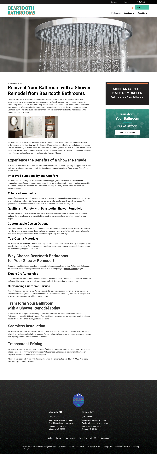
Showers (59, 438)
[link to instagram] (28, 449)
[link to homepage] (21, 10)
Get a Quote (141, 2)
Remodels (83, 438)
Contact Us (142, 7)
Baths (50, 438)
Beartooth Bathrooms (38, 145)
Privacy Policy (108, 447)
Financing (127, 2)
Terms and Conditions (122, 447)
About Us (93, 438)
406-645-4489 (28, 316)
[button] (116, 13)
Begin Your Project (127, 132)
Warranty (136, 447)
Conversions (71, 438)
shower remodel (23, 150)
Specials (114, 2)
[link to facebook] (24, 449)
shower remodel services (56, 168)
